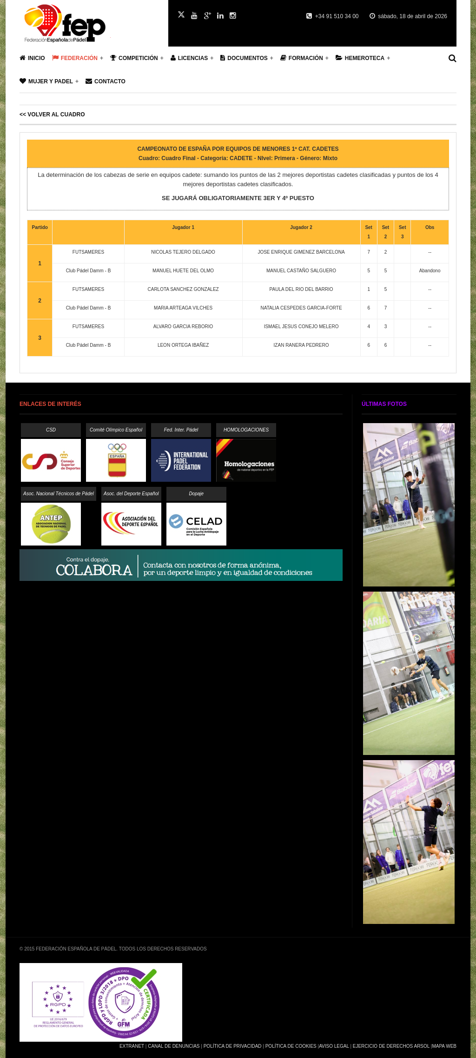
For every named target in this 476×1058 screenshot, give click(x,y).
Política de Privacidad (233, 1046)
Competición (134, 57)
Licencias (189, 57)
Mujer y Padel (46, 81)
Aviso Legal (334, 1046)
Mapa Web (444, 1046)
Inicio (32, 57)
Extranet (131, 1046)
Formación (301, 57)
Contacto (106, 81)
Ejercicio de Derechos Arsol (391, 1046)
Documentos (243, 57)
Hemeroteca (360, 57)
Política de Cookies (291, 1046)
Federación (75, 57)
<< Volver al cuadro (52, 114)
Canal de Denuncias (173, 1046)
